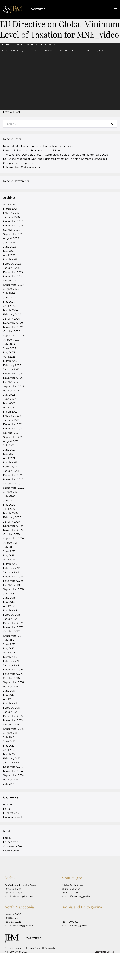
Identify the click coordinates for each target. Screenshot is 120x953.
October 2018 (11, 584)
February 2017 (11, 661)
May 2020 (9, 504)
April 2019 (9, 559)
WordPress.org (12, 850)
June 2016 (9, 690)
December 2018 (13, 576)
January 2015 (11, 762)
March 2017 (10, 656)
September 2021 (13, 437)
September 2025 (13, 234)
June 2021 (9, 449)
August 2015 (10, 733)
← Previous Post (10, 111)
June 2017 (9, 644)
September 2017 (13, 635)
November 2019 (13, 530)
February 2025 (12, 263)
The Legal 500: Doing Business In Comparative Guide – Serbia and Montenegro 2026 (55, 154)
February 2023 (12, 365)
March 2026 (10, 208)
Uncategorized (12, 817)
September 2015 (13, 728)
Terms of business (14, 948)
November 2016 (13, 673)
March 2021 (10, 462)
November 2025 (13, 225)
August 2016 (11, 686)
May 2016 (9, 694)
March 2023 (10, 360)
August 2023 (11, 339)
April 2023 (9, 356)
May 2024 (9, 301)
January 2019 (11, 572)
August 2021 (10, 441)
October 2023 (11, 331)
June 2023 (9, 348)
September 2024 (13, 284)
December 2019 (13, 525)
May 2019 (9, 555)
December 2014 (13, 766)
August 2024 (11, 289)
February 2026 (12, 213)
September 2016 (13, 682)
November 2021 (13, 428)
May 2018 (9, 601)
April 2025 (9, 255)
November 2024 (13, 276)
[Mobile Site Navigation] (115, 9)
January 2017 (11, 665)
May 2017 (8, 648)
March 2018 (10, 610)
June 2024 (9, 297)
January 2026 (11, 217)
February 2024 (12, 314)
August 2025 (11, 238)
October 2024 (11, 280)
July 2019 (8, 547)
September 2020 (13, 487)
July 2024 (9, 293)
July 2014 (9, 783)
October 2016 (11, 678)
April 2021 (9, 458)
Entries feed (10, 842)
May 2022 (9, 403)
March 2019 (10, 563)
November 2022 (13, 377)
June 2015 (9, 741)
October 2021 (11, 432)
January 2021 (11, 470)
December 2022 (13, 373)
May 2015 (8, 745)
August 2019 (11, 542)
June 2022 (9, 398)
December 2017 (13, 623)
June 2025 (9, 246)
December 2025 (13, 221)
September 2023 (13, 335)
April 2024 (9, 305)
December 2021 (13, 424)
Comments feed (13, 846)
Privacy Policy (34, 948)
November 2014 (13, 771)
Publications (11, 812)
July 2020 (9, 496)
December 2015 (13, 716)
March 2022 (10, 411)
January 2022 (11, 420)
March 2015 (10, 754)
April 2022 (9, 407)
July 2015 (8, 737)
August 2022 (11, 390)
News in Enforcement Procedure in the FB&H (31, 150)
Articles (7, 804)
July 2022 (9, 394)
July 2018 (8, 593)
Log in (7, 837)
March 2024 (10, 310)
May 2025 (9, 251)
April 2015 (9, 749)
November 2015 (13, 720)
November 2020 (13, 479)
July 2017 (8, 640)
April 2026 (9, 204)
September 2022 (13, 386)
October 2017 (11, 631)
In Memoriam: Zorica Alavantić (22, 167)
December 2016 (13, 669)
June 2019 (9, 551)
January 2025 (11, 267)
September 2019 (13, 538)
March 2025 (10, 259)
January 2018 (11, 618)
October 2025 (11, 229)
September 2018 (13, 589)
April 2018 (9, 606)
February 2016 (12, 707)
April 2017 (9, 652)
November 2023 (13, 327)
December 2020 (13, 475)
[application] (60, 76)
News (6, 808)
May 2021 (8, 454)
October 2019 (11, 534)
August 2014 (11, 779)
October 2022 (11, 382)
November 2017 (13, 627)
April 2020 (9, 508)
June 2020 (9, 500)
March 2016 (10, 703)
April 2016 (9, 699)
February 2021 (11, 466)
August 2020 (11, 491)
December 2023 (13, 322)
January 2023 (11, 369)
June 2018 (9, 597)
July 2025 (9, 242)
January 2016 (11, 711)
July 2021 (8, 445)
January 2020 (11, 521)
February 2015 (11, 758)
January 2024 (11, 318)
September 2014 (13, 775)
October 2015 (11, 724)
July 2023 (9, 344)
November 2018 (13, 580)
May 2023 (9, 352)
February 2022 (12, 415)
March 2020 (10, 513)
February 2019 (12, 568)
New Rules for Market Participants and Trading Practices (38, 146)
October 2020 (11, 483)
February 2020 (12, 517)
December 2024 (13, 272)
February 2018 (12, 614)
